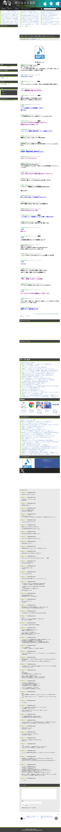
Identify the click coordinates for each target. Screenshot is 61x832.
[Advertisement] (29, 331)
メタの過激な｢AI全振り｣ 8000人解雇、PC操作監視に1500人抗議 (35, 381)
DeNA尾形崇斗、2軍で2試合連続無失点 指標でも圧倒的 (33, 449)
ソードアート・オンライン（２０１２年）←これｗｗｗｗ (12, 12)
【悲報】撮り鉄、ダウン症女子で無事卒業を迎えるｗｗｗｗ (32, 21)
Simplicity (34, 829)
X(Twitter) (3, 8)
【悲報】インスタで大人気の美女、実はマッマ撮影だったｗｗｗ (34, 451)
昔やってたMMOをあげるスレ (47, 19)
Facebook (10, 8)
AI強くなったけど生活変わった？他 (48, 12)
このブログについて (25, 8)
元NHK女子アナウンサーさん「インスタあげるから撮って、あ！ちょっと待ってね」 (38, 435)
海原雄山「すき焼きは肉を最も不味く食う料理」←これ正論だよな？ (35, 444)
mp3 (22, 316)
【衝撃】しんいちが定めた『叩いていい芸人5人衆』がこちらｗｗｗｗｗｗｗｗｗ (36, 18)
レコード (25, 316)
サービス (29, 39)
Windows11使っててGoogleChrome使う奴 (49, 15)
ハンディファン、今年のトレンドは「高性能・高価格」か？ (32, 22)
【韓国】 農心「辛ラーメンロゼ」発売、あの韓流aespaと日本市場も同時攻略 (37, 440)
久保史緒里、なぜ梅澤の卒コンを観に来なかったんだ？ (33, 376)
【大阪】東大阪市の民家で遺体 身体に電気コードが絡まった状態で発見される (16, 24)
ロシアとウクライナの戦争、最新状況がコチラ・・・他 (33, 387)
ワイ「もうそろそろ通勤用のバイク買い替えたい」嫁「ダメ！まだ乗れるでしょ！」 (38, 430)
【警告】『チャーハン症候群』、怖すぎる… (30, 12)
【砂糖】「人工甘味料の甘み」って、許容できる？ (32, 427)
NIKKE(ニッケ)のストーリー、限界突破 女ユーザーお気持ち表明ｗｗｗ (14, 15)
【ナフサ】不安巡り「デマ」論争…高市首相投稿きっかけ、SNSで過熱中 (36, 434)
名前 (22, 801)
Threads (16, 8)
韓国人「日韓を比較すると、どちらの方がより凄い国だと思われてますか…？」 (38, 378)
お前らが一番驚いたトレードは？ (28, 438)
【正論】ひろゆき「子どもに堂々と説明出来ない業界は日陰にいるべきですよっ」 (36, 16)
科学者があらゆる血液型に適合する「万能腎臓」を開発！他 (34, 382)
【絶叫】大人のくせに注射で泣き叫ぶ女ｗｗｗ (31, 389)
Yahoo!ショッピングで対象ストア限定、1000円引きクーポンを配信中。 (36, 454)
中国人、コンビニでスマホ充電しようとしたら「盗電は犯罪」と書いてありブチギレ (38, 371)
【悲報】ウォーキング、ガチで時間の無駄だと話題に (32, 393)
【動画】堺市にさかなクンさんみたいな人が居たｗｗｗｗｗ (34, 429)
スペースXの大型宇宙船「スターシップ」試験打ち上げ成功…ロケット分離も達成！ (36, 24)
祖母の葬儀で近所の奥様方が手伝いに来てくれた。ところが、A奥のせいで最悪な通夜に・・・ (38, 15)
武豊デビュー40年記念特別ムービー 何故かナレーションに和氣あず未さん (37, 364)
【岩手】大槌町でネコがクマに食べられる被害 (10, 16)
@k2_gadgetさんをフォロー (30, 470)
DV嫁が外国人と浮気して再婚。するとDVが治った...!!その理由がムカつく (15, 22)
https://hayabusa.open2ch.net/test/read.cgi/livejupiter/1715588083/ (47, 313)
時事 (32, 39)
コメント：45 (37, 39)
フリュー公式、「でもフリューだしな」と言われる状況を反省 (34, 367)
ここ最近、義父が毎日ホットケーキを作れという (31, 384)
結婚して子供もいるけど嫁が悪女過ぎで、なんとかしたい (33, 390)
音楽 (28, 316)
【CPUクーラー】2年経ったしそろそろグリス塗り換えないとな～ (35, 423)
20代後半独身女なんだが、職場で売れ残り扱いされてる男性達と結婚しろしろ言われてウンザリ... (41, 448)
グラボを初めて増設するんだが (47, 16)
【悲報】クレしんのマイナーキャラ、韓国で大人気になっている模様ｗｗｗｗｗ (16, 19)
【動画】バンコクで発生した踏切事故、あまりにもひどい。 (34, 426)
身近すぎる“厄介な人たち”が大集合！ (27, 362)
